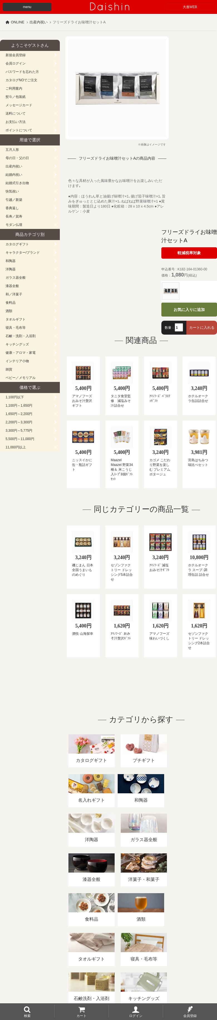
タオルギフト (16, 319)
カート (82, 1015)
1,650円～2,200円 (19, 414)
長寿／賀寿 (14, 216)
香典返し (12, 208)
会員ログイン (16, 63)
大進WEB (190, 7)
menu (27, 7)
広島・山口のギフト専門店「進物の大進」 (108, 986)
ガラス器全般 (16, 278)
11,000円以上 (16, 447)
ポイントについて (19, 130)
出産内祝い (38, 22)
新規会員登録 (16, 55)
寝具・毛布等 (16, 328)
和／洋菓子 (14, 294)
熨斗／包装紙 (16, 97)
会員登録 (190, 1015)
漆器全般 (12, 286)
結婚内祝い (14, 175)
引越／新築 (14, 200)
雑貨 (9, 369)
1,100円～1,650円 (19, 405)
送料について (16, 113)
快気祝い (12, 191)
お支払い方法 (16, 122)
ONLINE (17, 22)
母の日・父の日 (17, 158)
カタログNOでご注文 (21, 80)
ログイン (135, 1015)
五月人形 (12, 150)
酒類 (9, 311)
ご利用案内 (14, 88)
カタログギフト (17, 244)
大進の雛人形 (108, 993)
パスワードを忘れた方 (22, 72)
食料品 (11, 303)
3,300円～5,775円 (19, 431)
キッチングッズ (17, 344)
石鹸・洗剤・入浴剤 (21, 336)
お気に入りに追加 (189, 309)
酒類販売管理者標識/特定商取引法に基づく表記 (98, 956)
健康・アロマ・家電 (21, 353)
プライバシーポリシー (164, 956)
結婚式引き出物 (17, 183)
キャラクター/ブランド (23, 253)
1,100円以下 (15, 397)
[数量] (179, 327)
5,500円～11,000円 (20, 439)
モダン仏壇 (14, 225)
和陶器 (11, 261)
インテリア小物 (17, 361)
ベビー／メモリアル (21, 378)
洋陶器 (11, 269)
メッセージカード (19, 105)
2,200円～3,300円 (19, 422)
